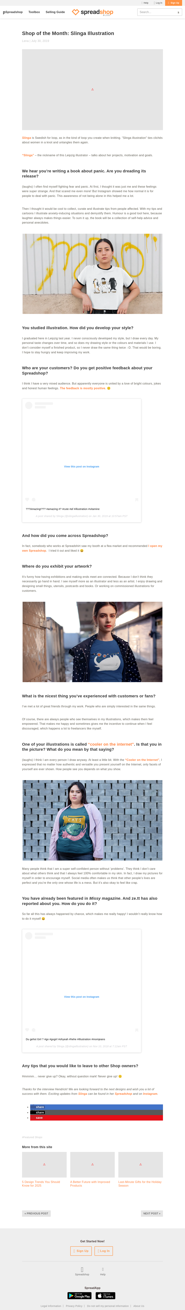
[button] (37, 1107)
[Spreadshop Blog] (92, 12)
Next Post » (151, 1213)
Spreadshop (14, 12)
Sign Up (175, 3)
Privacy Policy (74, 1306)
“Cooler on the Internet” (142, 759)
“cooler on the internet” (111, 744)
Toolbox (34, 12)
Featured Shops (32, 1137)
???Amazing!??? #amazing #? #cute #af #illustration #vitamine (63, 509)
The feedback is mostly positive (82, 388)
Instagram (150, 1093)
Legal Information (51, 1306)
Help (146, 3)
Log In (159, 3)
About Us (139, 1306)
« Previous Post (36, 1213)
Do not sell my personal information (108, 1306)
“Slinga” (28, 155)
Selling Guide (55, 12)
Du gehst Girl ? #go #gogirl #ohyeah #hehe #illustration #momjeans (65, 1039)
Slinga (60, 516)
